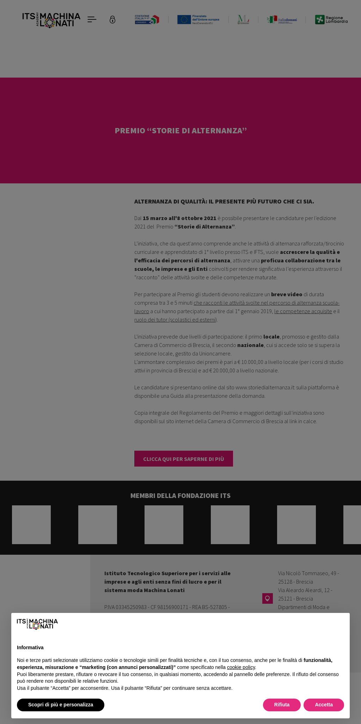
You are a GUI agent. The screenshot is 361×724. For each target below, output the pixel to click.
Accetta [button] (324, 704)
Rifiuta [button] (282, 704)
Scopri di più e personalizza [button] (60, 704)
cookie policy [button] (241, 667)
